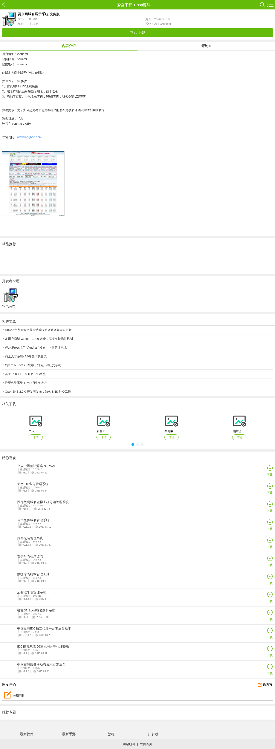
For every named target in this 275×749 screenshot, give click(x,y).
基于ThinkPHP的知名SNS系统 (25, 374)
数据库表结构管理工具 (33, 574)
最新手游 (69, 734)
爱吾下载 (6, 5)
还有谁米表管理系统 (31, 592)
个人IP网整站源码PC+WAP (36, 466)
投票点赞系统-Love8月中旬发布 (26, 382)
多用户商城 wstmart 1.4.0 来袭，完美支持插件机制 (39, 338)
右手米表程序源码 (30, 556)
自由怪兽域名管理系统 (33, 520)
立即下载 (137, 33)
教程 (111, 734)
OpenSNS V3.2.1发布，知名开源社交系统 (33, 365)
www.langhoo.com (29, 137)
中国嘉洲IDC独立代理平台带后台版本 (44, 628)
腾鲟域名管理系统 (30, 538)
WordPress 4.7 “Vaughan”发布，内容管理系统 (36, 347)
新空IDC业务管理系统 (33, 484)
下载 (269, 470)
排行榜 (153, 734)
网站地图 (129, 744)
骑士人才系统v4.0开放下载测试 (26, 356)
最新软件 (27, 734)
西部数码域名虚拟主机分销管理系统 (43, 502)
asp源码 (144, 5)
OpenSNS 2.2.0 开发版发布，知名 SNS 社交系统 (38, 391)
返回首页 (146, 744)
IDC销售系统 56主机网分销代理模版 (43, 646)
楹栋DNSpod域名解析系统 (36, 610)
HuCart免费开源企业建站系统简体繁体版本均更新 (38, 330)
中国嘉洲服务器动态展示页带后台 (41, 664)
